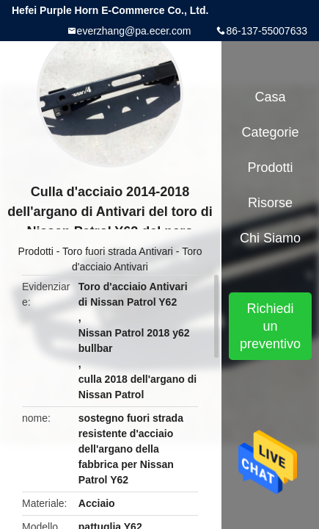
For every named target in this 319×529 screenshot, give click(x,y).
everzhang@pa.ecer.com (134, 31)
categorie (270, 132)
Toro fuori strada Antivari (117, 251)
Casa (270, 97)
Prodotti (36, 251)
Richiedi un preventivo (270, 326)
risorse (270, 202)
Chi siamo (270, 238)
